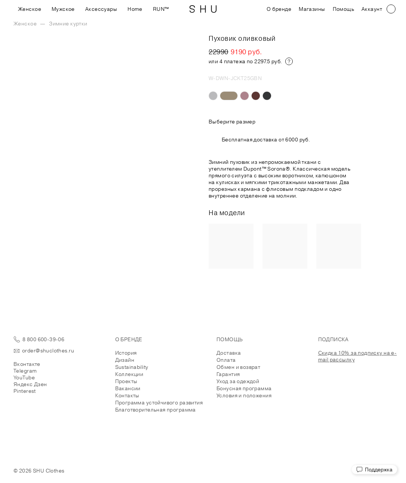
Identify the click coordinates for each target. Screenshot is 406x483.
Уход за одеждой (237, 381)
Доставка (228, 352)
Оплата (226, 360)
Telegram (25, 370)
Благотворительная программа (155, 409)
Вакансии (128, 388)
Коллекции (129, 374)
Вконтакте (26, 364)
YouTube (24, 377)
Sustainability (131, 367)
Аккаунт (372, 9)
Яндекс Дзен (30, 384)
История (126, 352)
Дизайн (125, 360)
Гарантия (228, 374)
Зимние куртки (68, 23)
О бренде (279, 9)
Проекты (126, 381)
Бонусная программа (244, 388)
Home (134, 9)
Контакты (127, 395)
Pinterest (24, 391)
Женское (29, 9)
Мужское (63, 9)
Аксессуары (101, 9)
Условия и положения (243, 395)
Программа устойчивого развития (159, 402)
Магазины (312, 9)
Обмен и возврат (238, 367)
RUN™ (161, 9)
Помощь (343, 9)
